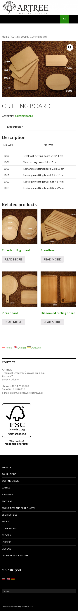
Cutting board (19, 36)
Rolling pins (9, 474)
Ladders (6, 542)
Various (6, 548)
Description (15, 126)
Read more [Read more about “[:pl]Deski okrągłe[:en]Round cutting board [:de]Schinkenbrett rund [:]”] (13, 259)
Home (5, 36)
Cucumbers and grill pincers (18, 508)
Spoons (6, 467)
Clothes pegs (9, 514)
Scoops (6, 535)
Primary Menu (73, 19)
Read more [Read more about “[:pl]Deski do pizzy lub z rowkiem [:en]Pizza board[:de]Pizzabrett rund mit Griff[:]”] (13, 322)
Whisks (6, 487)
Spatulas (7, 501)
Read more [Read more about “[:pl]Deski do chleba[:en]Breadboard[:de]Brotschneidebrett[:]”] (52, 259)
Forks (5, 521)
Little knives (9, 528)
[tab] (15, 126)
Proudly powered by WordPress (17, 606)
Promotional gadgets (15, 555)
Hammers (7, 494)
